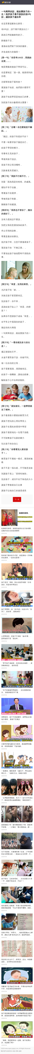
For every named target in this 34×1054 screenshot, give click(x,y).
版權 (20, 1051)
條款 (14, 1051)
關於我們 (3, 1051)
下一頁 (17, 499)
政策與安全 (9, 1051)
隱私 (17, 1051)
